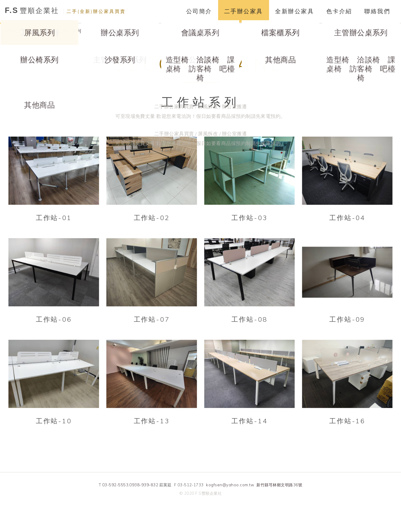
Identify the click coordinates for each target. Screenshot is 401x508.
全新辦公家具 (294, 11)
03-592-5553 (115, 485)
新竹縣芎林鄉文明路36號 (279, 485)
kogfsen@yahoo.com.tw (230, 485)
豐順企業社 (65, 10)
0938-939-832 (143, 485)
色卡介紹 (339, 11)
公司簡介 (199, 11)
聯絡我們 (377, 11)
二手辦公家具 (243, 11)
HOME (11, 31)
